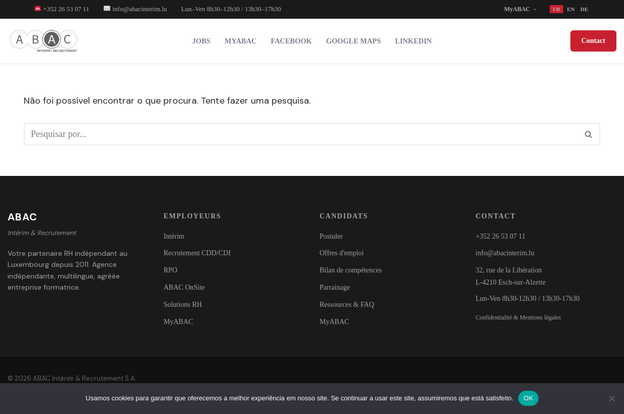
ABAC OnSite (184, 287)
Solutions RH (183, 304)
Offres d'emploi (342, 253)
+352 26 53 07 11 (62, 9)
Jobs (201, 41)
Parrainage (335, 287)
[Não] (611, 398)
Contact (593, 40)
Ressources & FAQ (347, 304)
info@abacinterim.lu (135, 9)
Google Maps (353, 41)
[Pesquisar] (300, 134)
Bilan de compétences (351, 270)
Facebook (291, 41)
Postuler (331, 236)
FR (556, 9)
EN (570, 9)
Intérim (174, 236)
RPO (170, 270)
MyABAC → (521, 9)
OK (528, 398)
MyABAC (240, 41)
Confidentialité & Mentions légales (518, 317)
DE (584, 9)
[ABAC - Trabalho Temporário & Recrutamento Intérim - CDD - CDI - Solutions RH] (46, 41)
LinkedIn (413, 41)
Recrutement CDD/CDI (197, 253)
